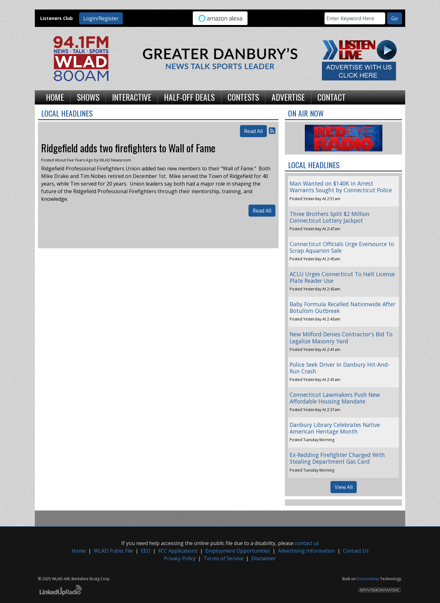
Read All (253, 131)
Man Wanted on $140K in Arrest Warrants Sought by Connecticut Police (341, 187)
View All (344, 487)
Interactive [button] (131, 97)
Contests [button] (243, 97)
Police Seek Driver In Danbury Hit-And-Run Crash (340, 368)
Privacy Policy (180, 558)
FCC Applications (178, 550)
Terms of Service (223, 558)
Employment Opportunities (237, 550)
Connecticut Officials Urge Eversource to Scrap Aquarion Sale (342, 247)
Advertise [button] (288, 97)
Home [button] (55, 97)
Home (79, 550)
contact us (307, 543)
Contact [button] (331, 97)
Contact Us (356, 550)
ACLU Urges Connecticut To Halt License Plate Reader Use (342, 277)
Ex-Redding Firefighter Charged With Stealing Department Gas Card (337, 458)
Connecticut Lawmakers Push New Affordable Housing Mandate (335, 398)
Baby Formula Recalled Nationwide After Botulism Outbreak (342, 307)
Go (394, 18)
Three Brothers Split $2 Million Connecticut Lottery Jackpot (329, 217)
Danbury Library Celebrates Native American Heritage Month (335, 428)
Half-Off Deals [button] (189, 97)
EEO (145, 550)
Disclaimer (263, 558)
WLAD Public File (113, 550)
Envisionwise (368, 578)
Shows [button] (88, 97)
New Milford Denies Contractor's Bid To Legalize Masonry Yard (341, 337)
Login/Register (101, 18)
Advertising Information (306, 550)
